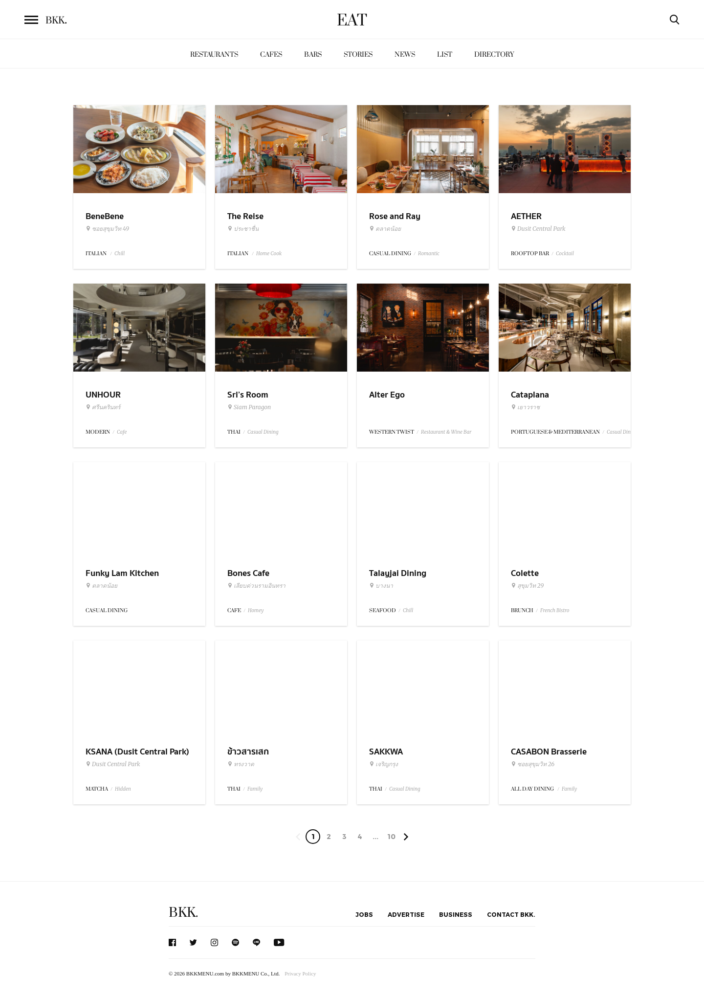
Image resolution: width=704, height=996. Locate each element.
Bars (313, 54)
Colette (525, 573)
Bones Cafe (248, 573)
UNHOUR (103, 395)
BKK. (183, 913)
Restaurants (214, 54)
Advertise (406, 914)
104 (391, 838)
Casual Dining (263, 432)
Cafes (271, 54)
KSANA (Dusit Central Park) (137, 752)
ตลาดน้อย (385, 229)
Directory (494, 54)
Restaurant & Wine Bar (446, 432)
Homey (256, 610)
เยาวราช (525, 407)
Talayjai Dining (397, 573)
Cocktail (565, 253)
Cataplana (530, 395)
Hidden (123, 789)
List (444, 54)
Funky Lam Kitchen (122, 573)
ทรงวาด (240, 764)
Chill (119, 253)
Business (455, 914)
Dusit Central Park (538, 229)
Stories (358, 54)
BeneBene (105, 216)
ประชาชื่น (243, 229)
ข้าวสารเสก (248, 752)
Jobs (364, 914)
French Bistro (554, 610)
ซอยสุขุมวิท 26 (532, 764)
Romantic (429, 253)
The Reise (245, 216)
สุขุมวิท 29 (527, 586)
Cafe (122, 432)
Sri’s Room (247, 395)
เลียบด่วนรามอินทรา (256, 586)
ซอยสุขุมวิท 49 (107, 229)
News (405, 54)
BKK (56, 20)
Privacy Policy (300, 973)
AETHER (526, 216)
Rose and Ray (394, 216)
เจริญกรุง (383, 764)
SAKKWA (386, 752)
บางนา (381, 586)
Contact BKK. (511, 914)
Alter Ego (387, 395)
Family (255, 789)
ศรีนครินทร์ (103, 407)
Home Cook (269, 253)
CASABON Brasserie (549, 752)
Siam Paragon (249, 407)
